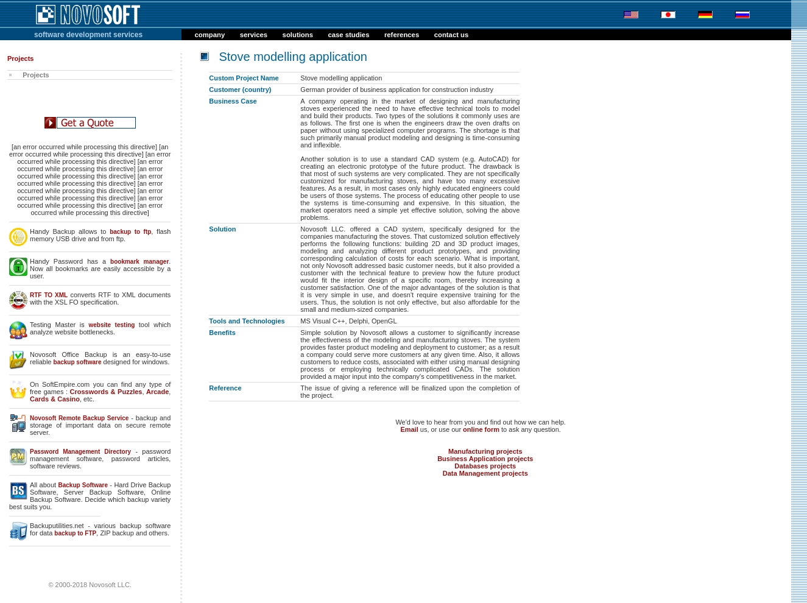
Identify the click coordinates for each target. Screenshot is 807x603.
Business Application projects (485, 458)
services (253, 34)
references (401, 34)
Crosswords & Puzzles (106, 391)
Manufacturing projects (485, 451)
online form (481, 429)
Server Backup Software (104, 492)
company (210, 34)
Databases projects (485, 466)
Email (409, 429)
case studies (348, 34)
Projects (32, 75)
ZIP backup (116, 533)
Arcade (157, 391)
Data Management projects (485, 473)
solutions (298, 34)
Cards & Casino (55, 399)
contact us (451, 34)
